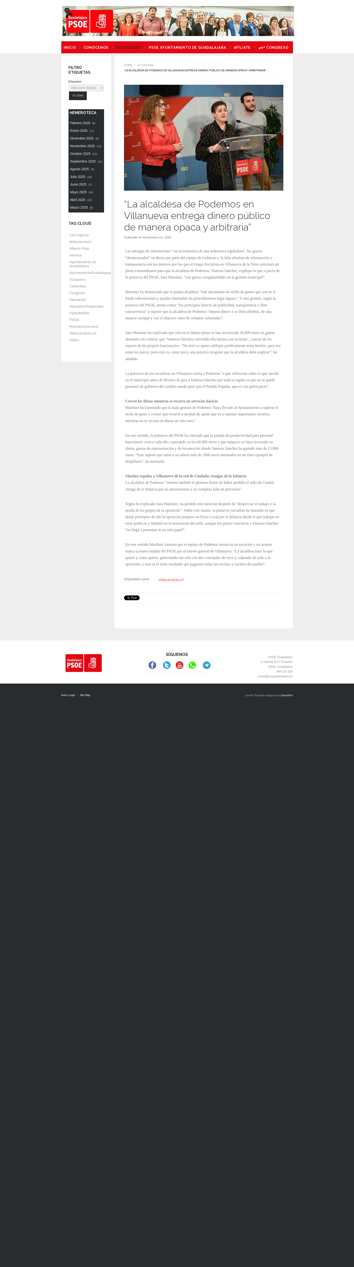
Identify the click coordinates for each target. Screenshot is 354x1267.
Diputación (78, 299)
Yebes (74, 340)
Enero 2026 (82, 131)
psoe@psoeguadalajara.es (275, 676)
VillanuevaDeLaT (171, 580)
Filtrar (78, 95)
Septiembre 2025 (86, 161)
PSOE (74, 320)
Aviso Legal (68, 695)
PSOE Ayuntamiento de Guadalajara (187, 47)
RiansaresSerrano (84, 326)
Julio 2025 (81, 177)
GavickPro (287, 695)
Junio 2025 (81, 184)
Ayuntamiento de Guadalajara (82, 264)
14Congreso (79, 235)
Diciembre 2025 (84, 138)
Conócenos (96, 47)
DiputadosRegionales (86, 306)
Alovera (75, 255)
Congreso (77, 293)
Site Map (85, 695)
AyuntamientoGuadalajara (90, 273)
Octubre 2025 (83, 154)
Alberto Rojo (79, 248)
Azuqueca (77, 279)
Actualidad (128, 47)
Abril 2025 (81, 200)
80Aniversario (80, 242)
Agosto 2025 (82, 169)
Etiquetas (74, 81)
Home (128, 65)
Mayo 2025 (81, 192)
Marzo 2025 (81, 207)
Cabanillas (77, 286)
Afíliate (242, 47)
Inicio (70, 47)
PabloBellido (79, 313)
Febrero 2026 (82, 123)
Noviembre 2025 (85, 146)
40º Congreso (273, 47)
